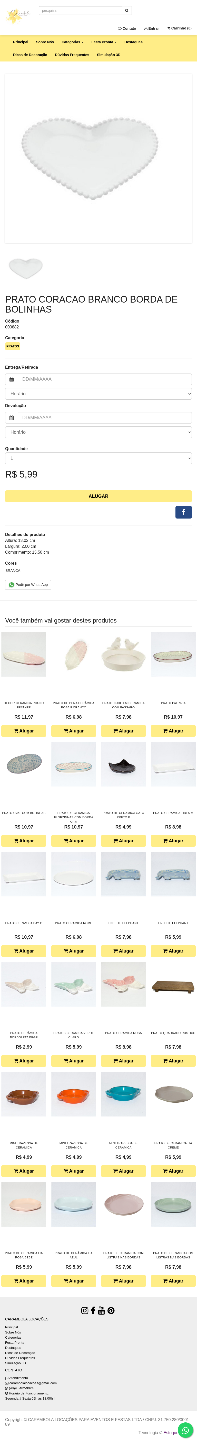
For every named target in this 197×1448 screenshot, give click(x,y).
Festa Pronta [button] (104, 42)
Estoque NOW (176, 1433)
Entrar (151, 28)
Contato (127, 28)
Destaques (133, 42)
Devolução (15, 406)
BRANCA (12, 570)
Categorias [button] (73, 42)
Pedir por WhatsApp (28, 585)
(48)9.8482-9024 (21, 1388)
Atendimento (16, 1378)
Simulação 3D (109, 55)
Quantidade (16, 449)
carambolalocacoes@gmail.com (33, 1383)
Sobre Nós (45, 42)
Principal (20, 42)
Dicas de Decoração (30, 55)
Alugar (99, 496)
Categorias (13, 1337)
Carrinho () (179, 28)
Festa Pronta (14, 1342)
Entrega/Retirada (21, 367)
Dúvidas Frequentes (72, 55)
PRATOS (12, 346)
